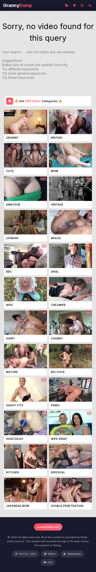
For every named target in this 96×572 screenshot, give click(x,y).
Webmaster (72, 554)
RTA (48, 562)
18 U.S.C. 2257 (25, 554)
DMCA (50, 554)
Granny (17, 5)
